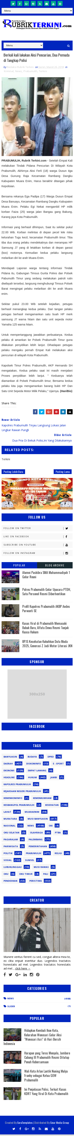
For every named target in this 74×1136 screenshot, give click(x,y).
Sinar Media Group (59, 1124)
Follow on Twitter (38, 529)
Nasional (9, 827)
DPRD (51, 758)
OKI (51, 827)
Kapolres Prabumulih (17, 785)
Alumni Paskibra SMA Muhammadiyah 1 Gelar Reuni (46, 576)
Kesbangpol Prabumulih (19, 806)
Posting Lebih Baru (13, 473)
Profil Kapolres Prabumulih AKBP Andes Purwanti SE (46, 610)
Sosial (8, 861)
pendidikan (10, 882)
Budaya (32, 758)
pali (45, 875)
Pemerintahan (38, 847)
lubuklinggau (13, 868)
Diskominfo (33, 765)
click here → (23, 970)
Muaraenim (32, 813)
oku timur (26, 875)
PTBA (58, 834)
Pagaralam (11, 840)
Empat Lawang (37, 772)
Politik (8, 854)
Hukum (32, 778)
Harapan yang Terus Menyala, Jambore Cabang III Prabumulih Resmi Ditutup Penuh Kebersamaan (47, 1059)
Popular (19, 567)
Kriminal (9, 72)
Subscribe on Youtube (38, 546)
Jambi (53, 778)
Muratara (10, 820)
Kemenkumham (42, 799)
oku (6, 875)
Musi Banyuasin (38, 820)
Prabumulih (30, 72)
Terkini (43, 72)
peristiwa (35, 882)
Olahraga (36, 834)
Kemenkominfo (13, 799)
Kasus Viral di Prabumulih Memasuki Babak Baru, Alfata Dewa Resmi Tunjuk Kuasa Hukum (45, 629)
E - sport (58, 765)
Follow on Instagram (38, 554)
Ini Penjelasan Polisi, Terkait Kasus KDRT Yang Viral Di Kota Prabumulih (46, 1093)
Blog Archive (54, 567)
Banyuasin (10, 758)
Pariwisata (11, 847)
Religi (58, 854)
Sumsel (29, 861)
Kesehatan (52, 806)
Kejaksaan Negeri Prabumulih (22, 792)
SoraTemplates (25, 1124)
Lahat (7, 813)
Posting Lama (63, 473)
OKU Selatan (11, 834)
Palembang (36, 840)
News (18, 72)
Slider (11, 1007)
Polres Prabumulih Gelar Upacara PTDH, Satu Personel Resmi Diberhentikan (46, 593)
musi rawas (41, 868)
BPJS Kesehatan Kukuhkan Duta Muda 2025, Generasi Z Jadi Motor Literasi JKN (47, 645)
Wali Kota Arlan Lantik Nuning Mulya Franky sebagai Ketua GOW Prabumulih (46, 1077)
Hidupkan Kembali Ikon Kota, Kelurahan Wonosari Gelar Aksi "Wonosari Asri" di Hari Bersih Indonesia (33, 1039)
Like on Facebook (38, 538)
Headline (9, 778)
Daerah (8, 765)
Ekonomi (9, 772)
